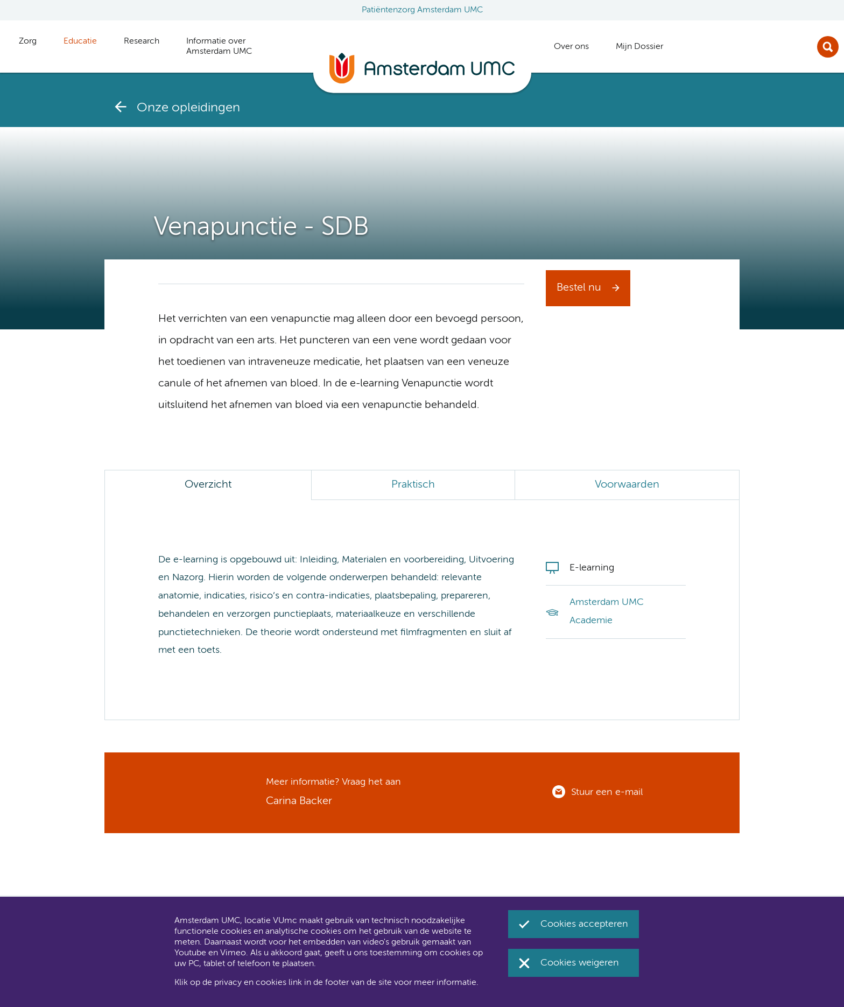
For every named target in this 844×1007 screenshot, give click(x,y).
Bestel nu (579, 288)
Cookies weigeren (579, 963)
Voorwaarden (627, 485)
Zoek (828, 47)
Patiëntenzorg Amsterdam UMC (422, 10)
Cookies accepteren (584, 924)
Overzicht (208, 485)
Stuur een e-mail (607, 792)
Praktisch (413, 485)
